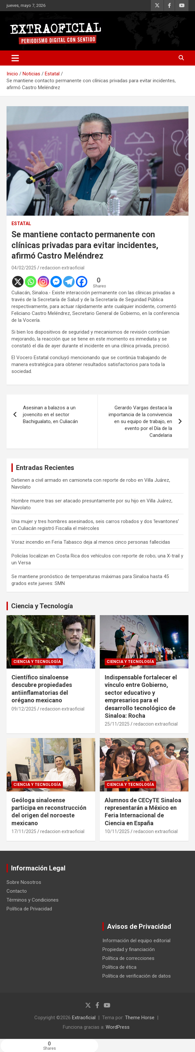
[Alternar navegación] (15, 58)
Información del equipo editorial (136, 941)
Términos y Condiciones (33, 900)
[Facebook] (81, 281)
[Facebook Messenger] (56, 281)
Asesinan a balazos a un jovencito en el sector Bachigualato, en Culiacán (50, 414)
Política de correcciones (128, 958)
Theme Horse (139, 1018)
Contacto (17, 891)
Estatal (21, 223)
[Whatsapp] (30, 281)
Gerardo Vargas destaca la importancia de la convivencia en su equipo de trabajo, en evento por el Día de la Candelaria (140, 421)
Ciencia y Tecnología (42, 606)
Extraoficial (84, 1018)
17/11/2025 (23, 831)
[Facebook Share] (146, 1045)
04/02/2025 (23, 267)
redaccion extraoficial (62, 267)
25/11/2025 (117, 724)
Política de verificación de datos (136, 976)
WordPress (118, 1027)
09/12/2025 (23, 708)
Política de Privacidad (29, 909)
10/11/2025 (117, 831)
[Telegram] (69, 281)
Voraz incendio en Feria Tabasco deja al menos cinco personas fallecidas (90, 542)
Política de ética (119, 967)
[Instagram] (43, 281)
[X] (18, 281)
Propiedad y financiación (128, 949)
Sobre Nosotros (24, 882)
